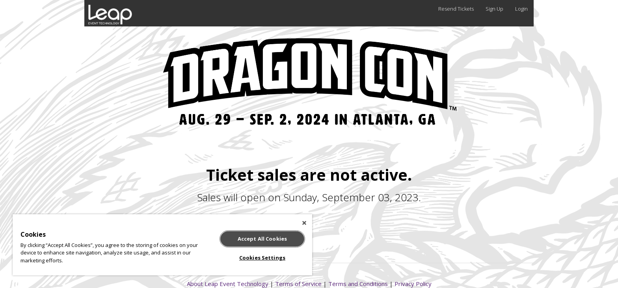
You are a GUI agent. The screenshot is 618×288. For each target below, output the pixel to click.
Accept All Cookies (262, 238)
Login (521, 8)
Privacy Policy (413, 284)
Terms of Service (298, 284)
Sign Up (494, 8)
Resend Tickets (456, 8)
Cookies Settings (262, 257)
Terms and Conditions (358, 284)
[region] (162, 244)
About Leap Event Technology (227, 284)
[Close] (304, 223)
